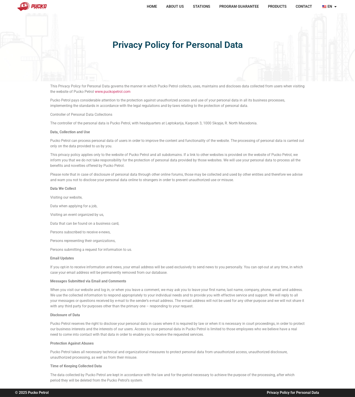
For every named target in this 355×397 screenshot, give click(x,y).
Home (152, 6)
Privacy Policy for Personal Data (293, 392)
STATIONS (201, 6)
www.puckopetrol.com (112, 91)
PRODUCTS (277, 6)
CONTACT (304, 6)
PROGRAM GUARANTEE (239, 6)
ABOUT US (175, 6)
